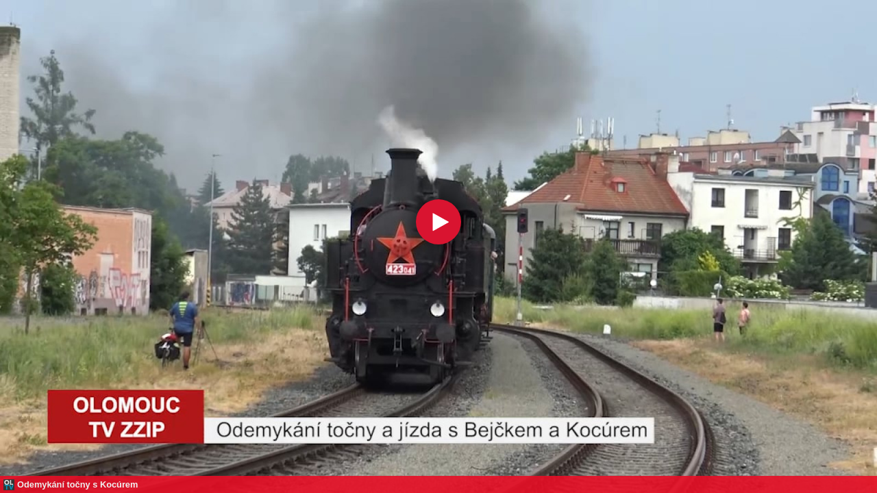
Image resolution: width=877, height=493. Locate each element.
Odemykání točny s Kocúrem (77, 484)
